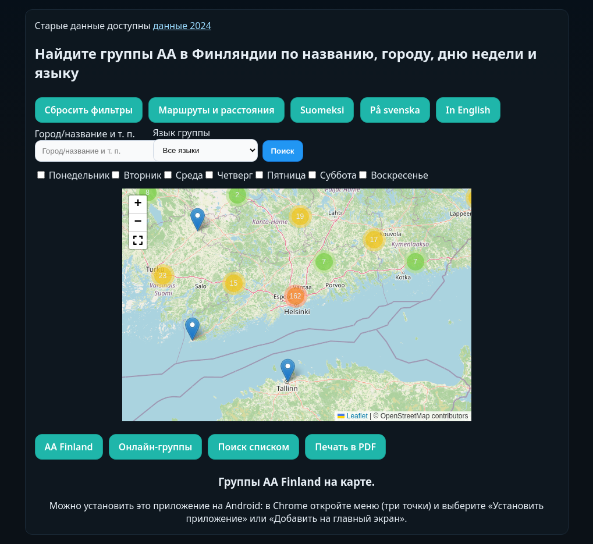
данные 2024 (182, 25)
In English (468, 110)
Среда (183, 175)
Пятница (280, 175)
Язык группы (182, 132)
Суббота (332, 175)
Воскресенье (393, 175)
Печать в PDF (345, 446)
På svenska (395, 110)
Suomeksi (322, 110)
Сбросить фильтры (89, 110)
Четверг (229, 175)
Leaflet (352, 416)
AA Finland (69, 446)
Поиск (282, 151)
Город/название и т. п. (85, 133)
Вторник (136, 175)
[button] (287, 370)
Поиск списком (253, 446)
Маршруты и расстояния (216, 110)
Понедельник (73, 175)
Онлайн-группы (155, 446)
